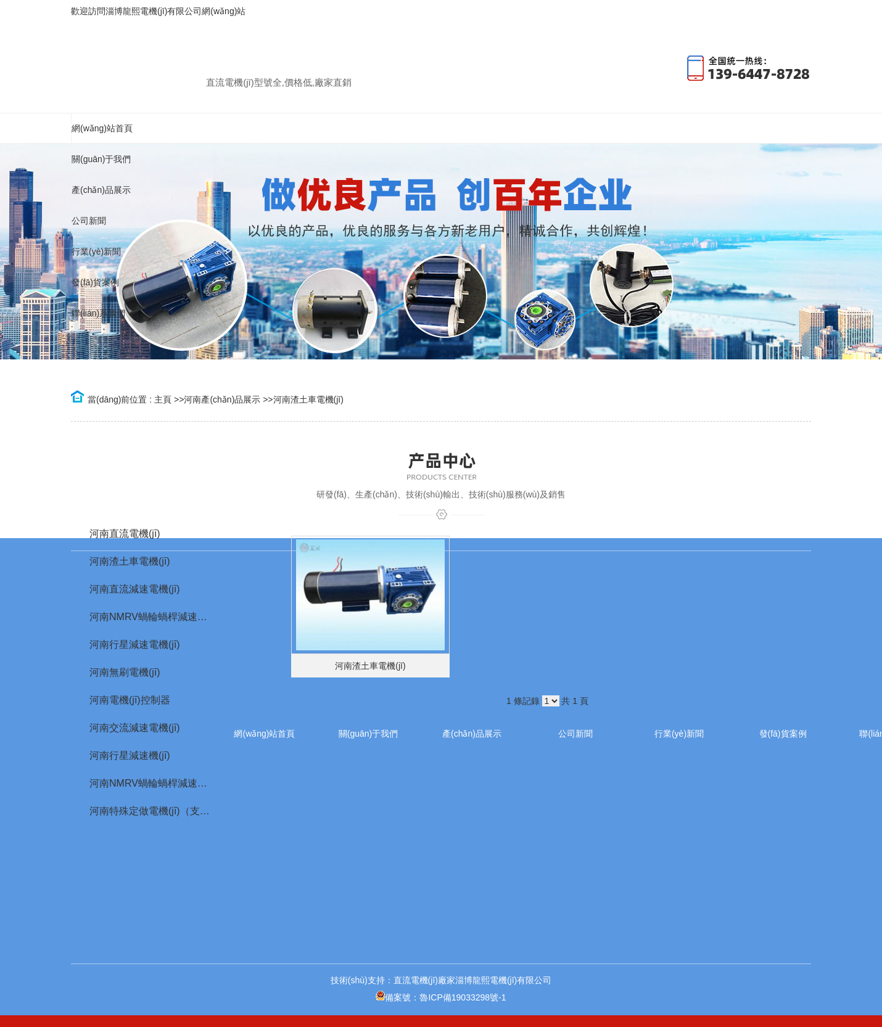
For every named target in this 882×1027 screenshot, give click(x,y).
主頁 (162, 399)
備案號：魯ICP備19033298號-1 (441, 997)
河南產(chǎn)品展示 (222, 399)
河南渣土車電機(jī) (308, 399)
